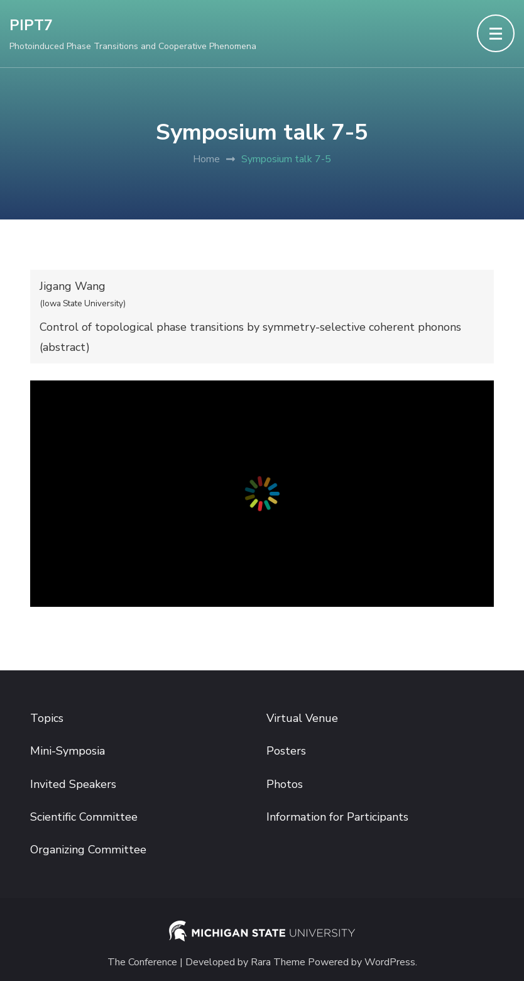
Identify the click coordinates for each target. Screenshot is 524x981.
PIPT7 (31, 25)
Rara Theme (278, 962)
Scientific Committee (84, 816)
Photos (284, 784)
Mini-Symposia (67, 750)
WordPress (389, 962)
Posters (286, 750)
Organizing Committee (88, 849)
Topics (46, 718)
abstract (64, 347)
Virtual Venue (302, 718)
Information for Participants (337, 816)
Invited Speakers (73, 784)
